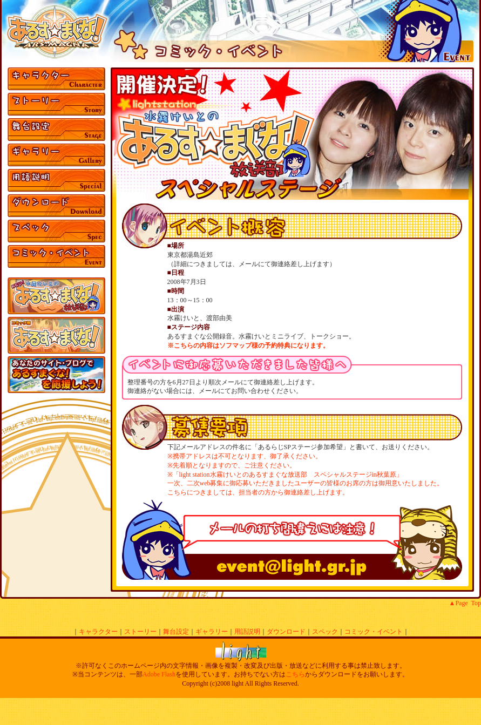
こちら (295, 674)
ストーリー (140, 631)
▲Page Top (465, 603)
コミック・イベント (373, 631)
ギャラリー (211, 631)
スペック (325, 631)
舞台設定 (176, 631)
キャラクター (98, 631)
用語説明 (247, 631)
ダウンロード (286, 631)
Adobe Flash (159, 674)
